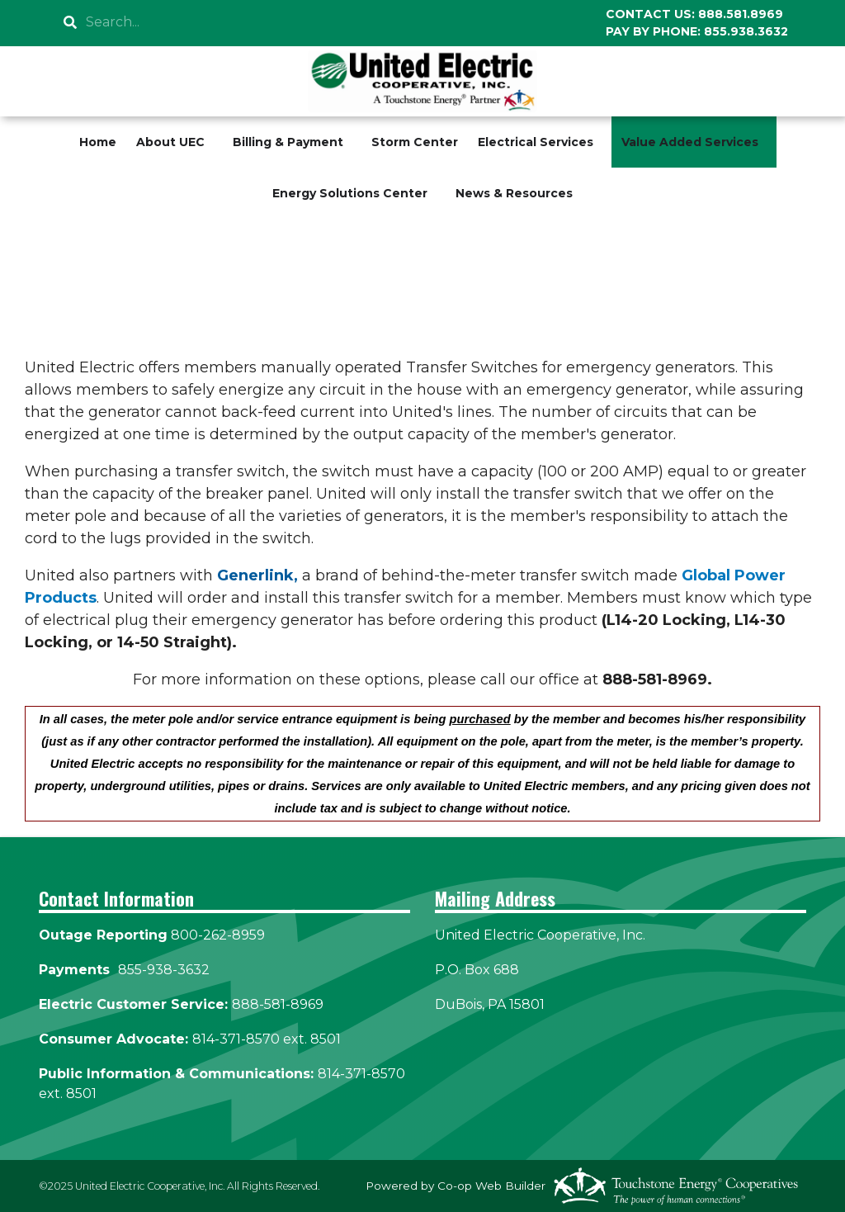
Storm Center (414, 142)
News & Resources (514, 193)
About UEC (170, 142)
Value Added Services (689, 142)
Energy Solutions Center (349, 193)
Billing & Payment (288, 142)
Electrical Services (535, 142)
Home (97, 142)
